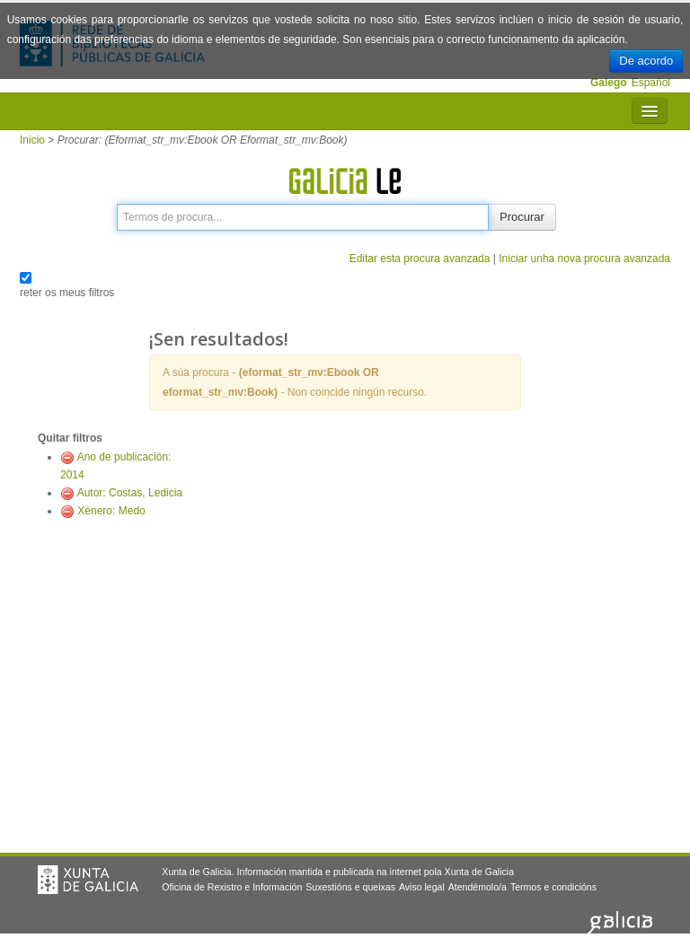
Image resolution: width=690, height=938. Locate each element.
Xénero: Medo (111, 510)
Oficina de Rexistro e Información (232, 886)
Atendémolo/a (477, 886)
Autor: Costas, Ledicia (129, 493)
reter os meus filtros (67, 292)
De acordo (646, 60)
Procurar (522, 217)
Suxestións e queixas (350, 886)
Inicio (32, 140)
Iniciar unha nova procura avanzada (584, 258)
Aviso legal (422, 886)
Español (651, 82)
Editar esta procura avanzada (420, 258)
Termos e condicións (553, 886)
